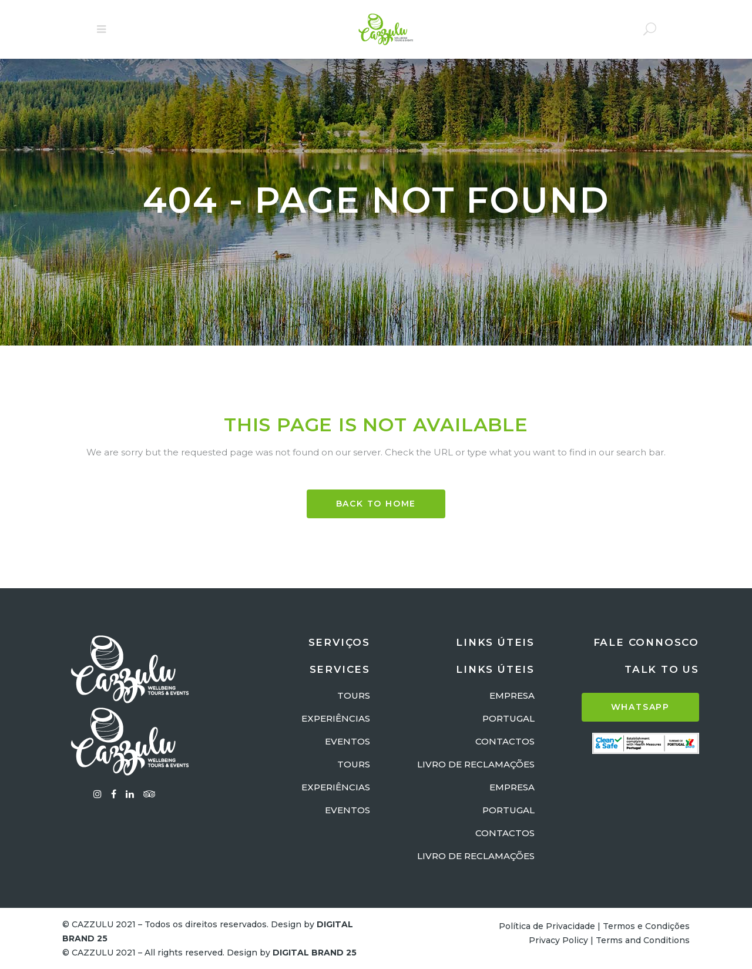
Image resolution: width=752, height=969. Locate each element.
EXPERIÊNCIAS (335, 718)
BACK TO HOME (376, 503)
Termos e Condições (646, 926)
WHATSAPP (640, 707)
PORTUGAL (508, 718)
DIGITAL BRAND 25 (315, 952)
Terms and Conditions (643, 940)
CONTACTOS (505, 741)
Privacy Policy (558, 940)
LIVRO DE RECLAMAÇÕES (476, 764)
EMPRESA (512, 695)
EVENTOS (347, 741)
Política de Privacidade (547, 926)
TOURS (353, 695)
